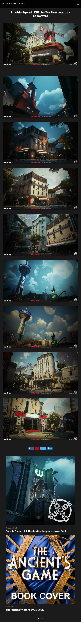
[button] (40, 619)
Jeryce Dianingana (13, 4)
